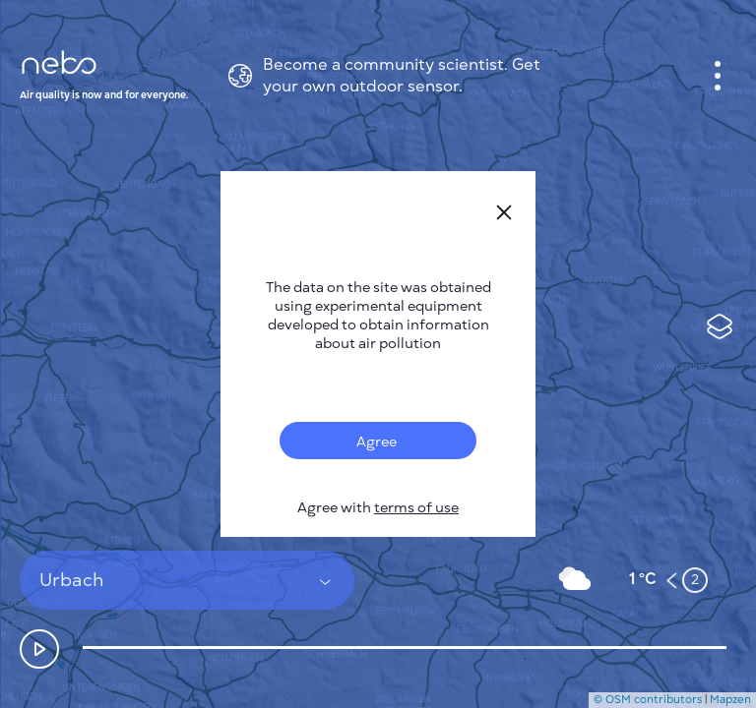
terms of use (416, 508)
